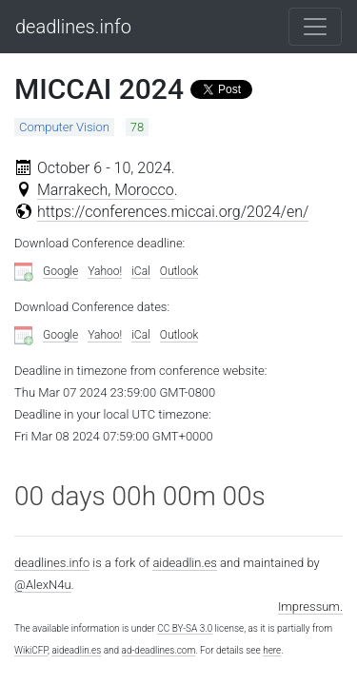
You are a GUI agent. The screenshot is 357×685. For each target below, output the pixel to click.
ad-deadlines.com (159, 650)
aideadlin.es (184, 563)
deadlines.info (73, 26)
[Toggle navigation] (315, 27)
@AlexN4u (42, 584)
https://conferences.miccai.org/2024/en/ (172, 212)
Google (60, 271)
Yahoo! (105, 271)
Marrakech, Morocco (105, 190)
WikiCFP (31, 650)
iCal (140, 271)
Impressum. (310, 606)
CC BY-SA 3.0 (184, 628)
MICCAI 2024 (99, 89)
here (272, 650)
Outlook (179, 271)
